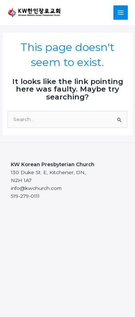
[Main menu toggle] (120, 12)
